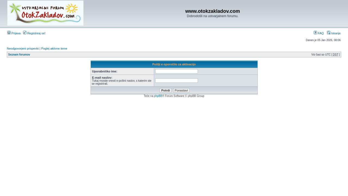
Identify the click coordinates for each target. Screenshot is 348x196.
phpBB (158, 95)
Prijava (14, 33)
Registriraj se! (34, 33)
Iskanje (334, 33)
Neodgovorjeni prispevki (23, 48)
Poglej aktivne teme (54, 48)
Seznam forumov (19, 54)
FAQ (319, 33)
